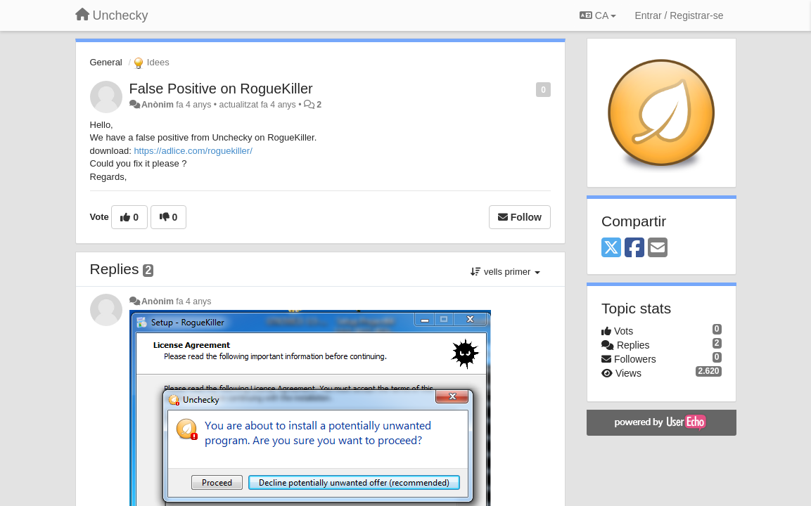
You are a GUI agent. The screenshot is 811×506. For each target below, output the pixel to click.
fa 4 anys (193, 301)
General (106, 62)
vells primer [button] (505, 271)
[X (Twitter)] (611, 248)
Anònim (157, 105)
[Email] (658, 248)
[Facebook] (634, 248)
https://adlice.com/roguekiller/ (193, 150)
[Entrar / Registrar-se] (679, 15)
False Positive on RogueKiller (221, 88)
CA (598, 15)
